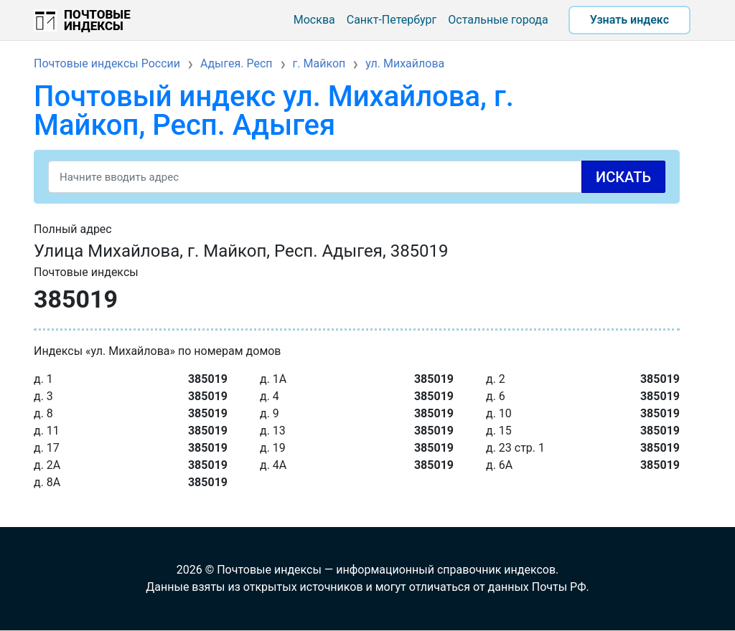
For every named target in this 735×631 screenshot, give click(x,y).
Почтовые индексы (97, 20)
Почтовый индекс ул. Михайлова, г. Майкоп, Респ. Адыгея (274, 111)
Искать (623, 177)
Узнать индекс (629, 20)
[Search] (356, 177)
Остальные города (498, 20)
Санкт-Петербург (392, 20)
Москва (314, 20)
